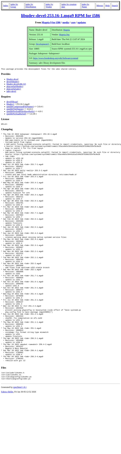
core (73, 22)
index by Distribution (31, 5)
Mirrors (99, 5)
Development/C (42, 44)
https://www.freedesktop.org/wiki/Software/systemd (55, 58)
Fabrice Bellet (7, 441)
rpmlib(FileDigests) (14, 109)
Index (5, 5)
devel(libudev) (12, 82)
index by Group (14, 5)
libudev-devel (12, 79)
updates (82, 22)
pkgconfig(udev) (13, 89)
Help (107, 5)
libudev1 (10, 104)
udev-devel (11, 92)
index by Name (85, 5)
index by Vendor (49, 5)
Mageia (66, 30)
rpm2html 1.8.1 (20, 436)
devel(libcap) (12, 102)
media (65, 22)
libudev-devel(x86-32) (16, 84)
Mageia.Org (64, 34)
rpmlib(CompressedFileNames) (20, 107)
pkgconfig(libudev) (14, 87)
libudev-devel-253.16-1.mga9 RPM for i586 (60, 15)
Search (115, 5)
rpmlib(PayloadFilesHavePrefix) (20, 112)
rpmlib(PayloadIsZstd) (16, 114)
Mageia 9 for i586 (51, 22)
